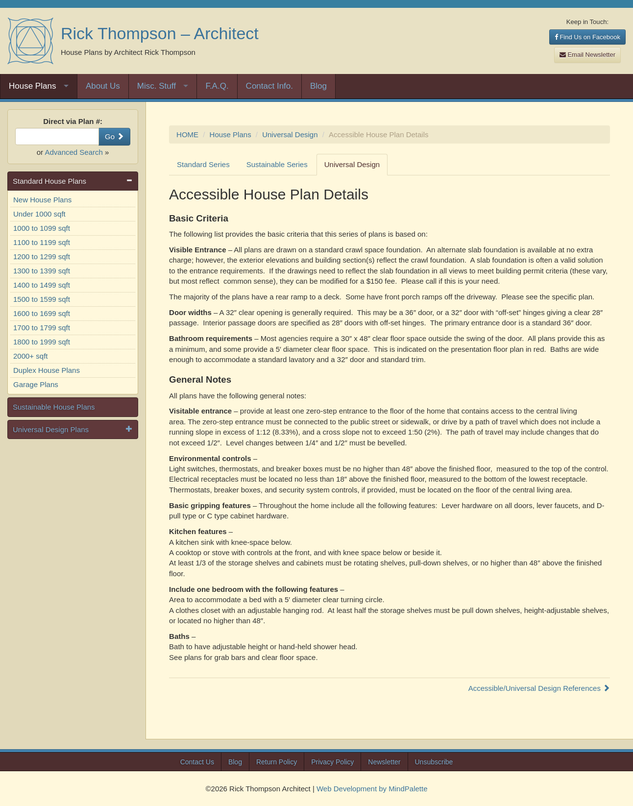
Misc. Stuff (156, 86)
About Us (103, 86)
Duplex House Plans (46, 370)
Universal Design (289, 134)
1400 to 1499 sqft (41, 285)
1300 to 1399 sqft (41, 271)
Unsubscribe (434, 762)
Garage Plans (35, 384)
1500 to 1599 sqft (41, 299)
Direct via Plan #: (72, 121)
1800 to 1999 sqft (41, 342)
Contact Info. (269, 86)
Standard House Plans (49, 181)
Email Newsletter (587, 54)
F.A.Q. (216, 86)
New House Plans (42, 199)
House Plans (32, 86)
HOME (187, 134)
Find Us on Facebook (587, 37)
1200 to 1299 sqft (41, 256)
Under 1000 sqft (39, 214)
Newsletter (384, 762)
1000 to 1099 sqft (41, 228)
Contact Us (197, 762)
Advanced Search (73, 152)
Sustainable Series (277, 164)
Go (114, 136)
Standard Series (203, 164)
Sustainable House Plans (54, 407)
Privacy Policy (332, 762)
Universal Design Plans (51, 429)
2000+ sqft (30, 356)
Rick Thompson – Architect (160, 33)
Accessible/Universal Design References (539, 688)
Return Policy (276, 762)
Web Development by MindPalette (372, 788)
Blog (318, 86)
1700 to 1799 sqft (41, 327)
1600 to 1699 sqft (41, 313)
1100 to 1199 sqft (41, 242)
